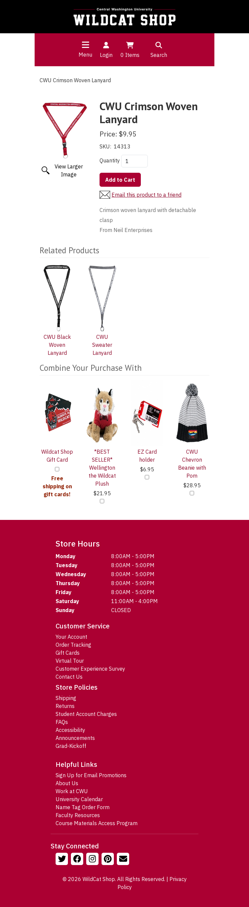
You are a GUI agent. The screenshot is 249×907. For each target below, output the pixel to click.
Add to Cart (120, 179)
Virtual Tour (70, 660)
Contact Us (69, 676)
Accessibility (70, 730)
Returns (65, 706)
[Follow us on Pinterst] (109, 859)
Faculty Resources (78, 815)
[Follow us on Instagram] (93, 859)
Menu (85, 54)
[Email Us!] (124, 859)
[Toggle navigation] (86, 45)
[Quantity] (134, 161)
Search (158, 49)
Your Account (71, 636)
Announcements (75, 738)
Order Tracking (73, 644)
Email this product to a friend (146, 194)
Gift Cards (68, 652)
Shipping (66, 698)
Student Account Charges (86, 714)
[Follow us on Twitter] (63, 859)
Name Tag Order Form (83, 807)
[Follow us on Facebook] (78, 859)
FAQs (62, 722)
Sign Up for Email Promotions (91, 775)
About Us (67, 783)
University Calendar (79, 799)
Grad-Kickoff (71, 746)
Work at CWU (72, 791)
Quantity (110, 160)
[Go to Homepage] (124, 16)
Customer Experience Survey (90, 668)
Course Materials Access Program (96, 823)
